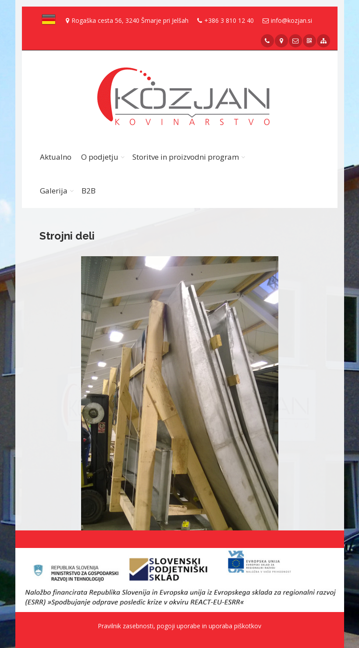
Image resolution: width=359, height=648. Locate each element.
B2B (89, 191)
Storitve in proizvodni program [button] (185, 157)
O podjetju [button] (99, 157)
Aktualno (55, 157)
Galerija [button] (54, 191)
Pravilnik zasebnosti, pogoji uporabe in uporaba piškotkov (179, 626)
